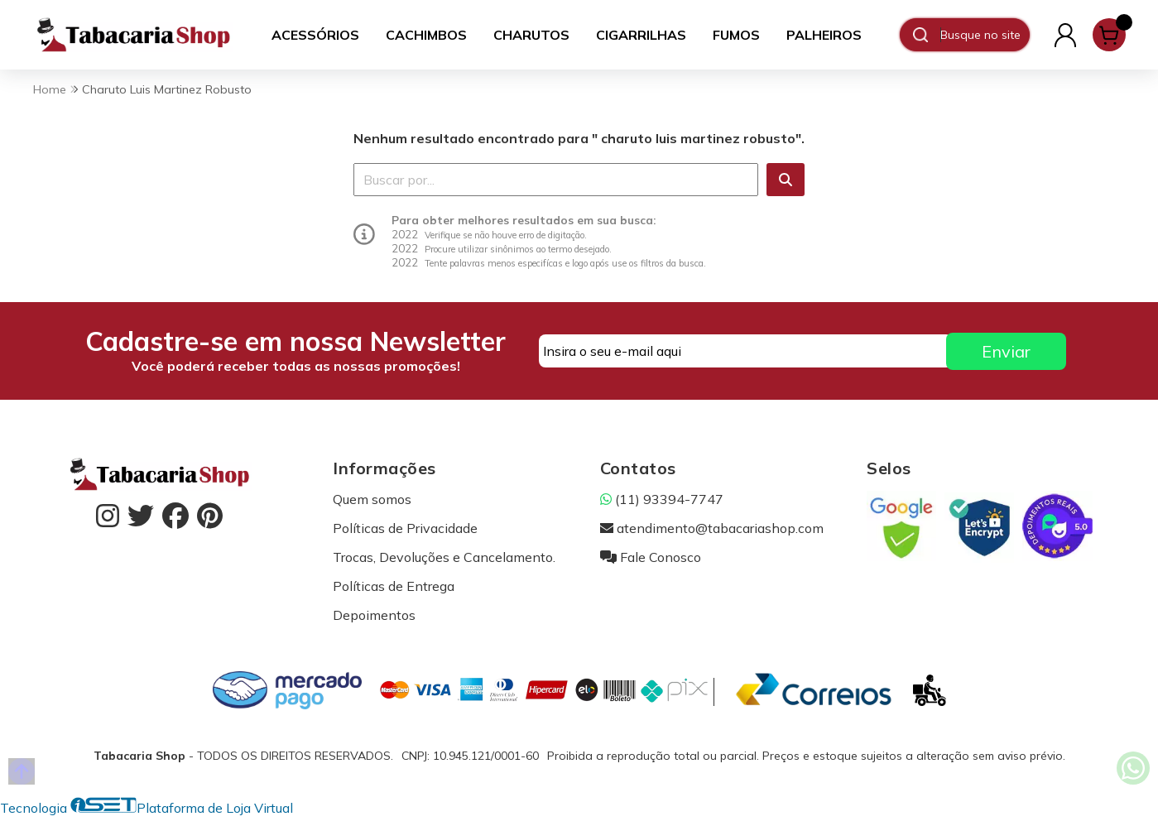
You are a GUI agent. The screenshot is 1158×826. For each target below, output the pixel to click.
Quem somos (372, 499)
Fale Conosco (650, 557)
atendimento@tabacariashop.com (712, 528)
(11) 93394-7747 (661, 499)
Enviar (1006, 351)
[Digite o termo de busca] (984, 34)
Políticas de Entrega (393, 586)
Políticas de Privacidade (405, 528)
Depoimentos (374, 615)
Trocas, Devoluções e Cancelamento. (444, 557)
